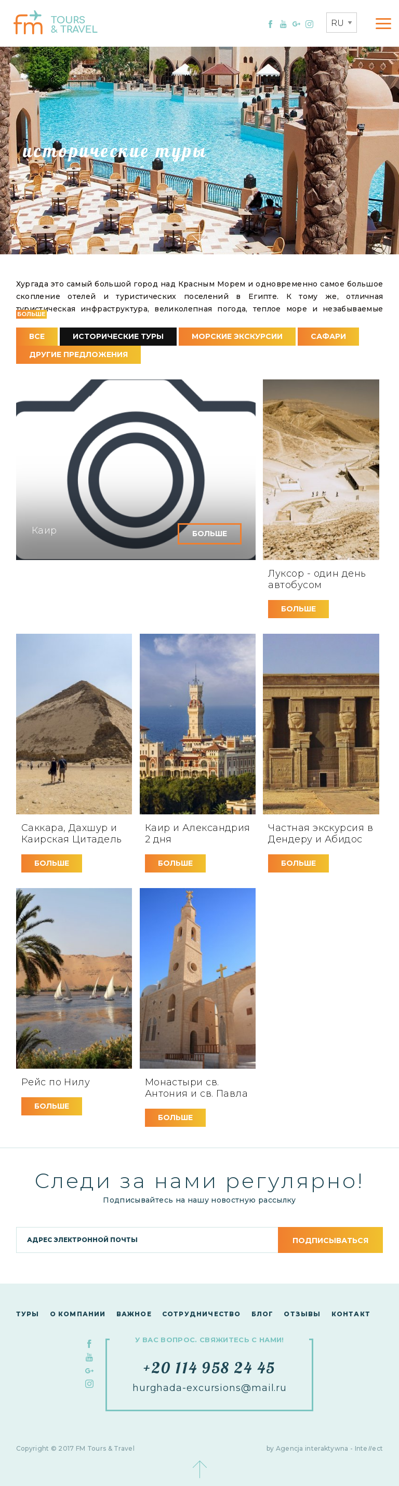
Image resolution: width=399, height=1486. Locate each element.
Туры (27, 1314)
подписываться (330, 1240)
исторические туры (118, 336)
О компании (78, 1314)
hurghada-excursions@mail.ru (209, 1388)
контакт (350, 1314)
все (37, 336)
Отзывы (302, 1314)
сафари (328, 336)
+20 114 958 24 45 (209, 1368)
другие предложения (78, 354)
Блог (262, 1314)
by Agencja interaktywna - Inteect (325, 1448)
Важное (134, 1314)
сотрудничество (201, 1314)
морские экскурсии (237, 336)
